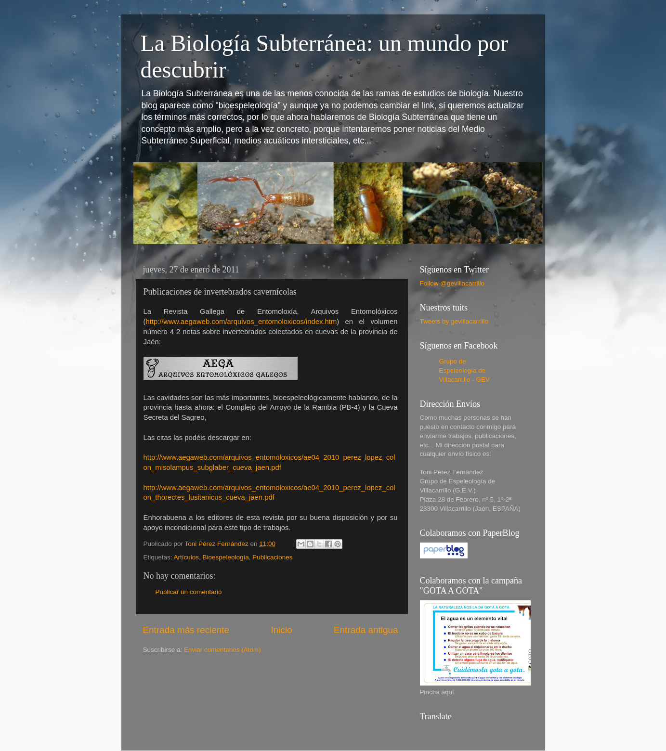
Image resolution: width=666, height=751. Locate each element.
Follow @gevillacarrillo (452, 283)
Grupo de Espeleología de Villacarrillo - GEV (464, 370)
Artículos (186, 557)
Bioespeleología (226, 557)
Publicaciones (272, 557)
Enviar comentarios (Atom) (222, 649)
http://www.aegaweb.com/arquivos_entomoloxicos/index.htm (241, 321)
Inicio (281, 630)
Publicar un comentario (189, 592)
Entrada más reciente (186, 630)
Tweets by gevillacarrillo (454, 321)
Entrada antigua (366, 630)
